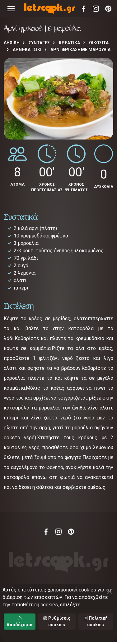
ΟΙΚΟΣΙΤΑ (99, 42)
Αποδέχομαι (20, 621)
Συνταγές (39, 42)
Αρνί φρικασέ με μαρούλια (80, 49)
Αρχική (12, 42)
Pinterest (108, 9)
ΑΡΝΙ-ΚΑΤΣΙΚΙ (27, 49)
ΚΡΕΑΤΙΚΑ (69, 42)
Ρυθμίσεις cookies (56, 621)
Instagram (96, 9)
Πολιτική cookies (95, 621)
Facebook (83, 9)
